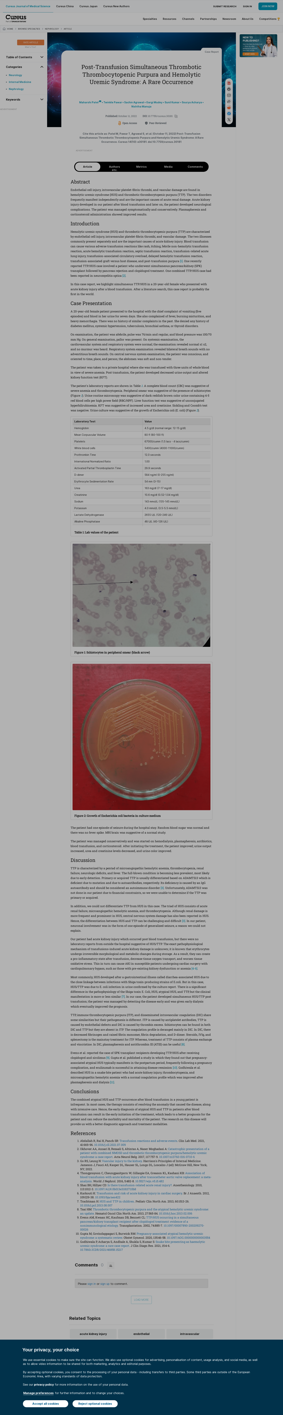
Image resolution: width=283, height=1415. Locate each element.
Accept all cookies (45, 1403)
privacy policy (44, 1384)
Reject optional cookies (95, 1403)
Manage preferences (38, 1393)
